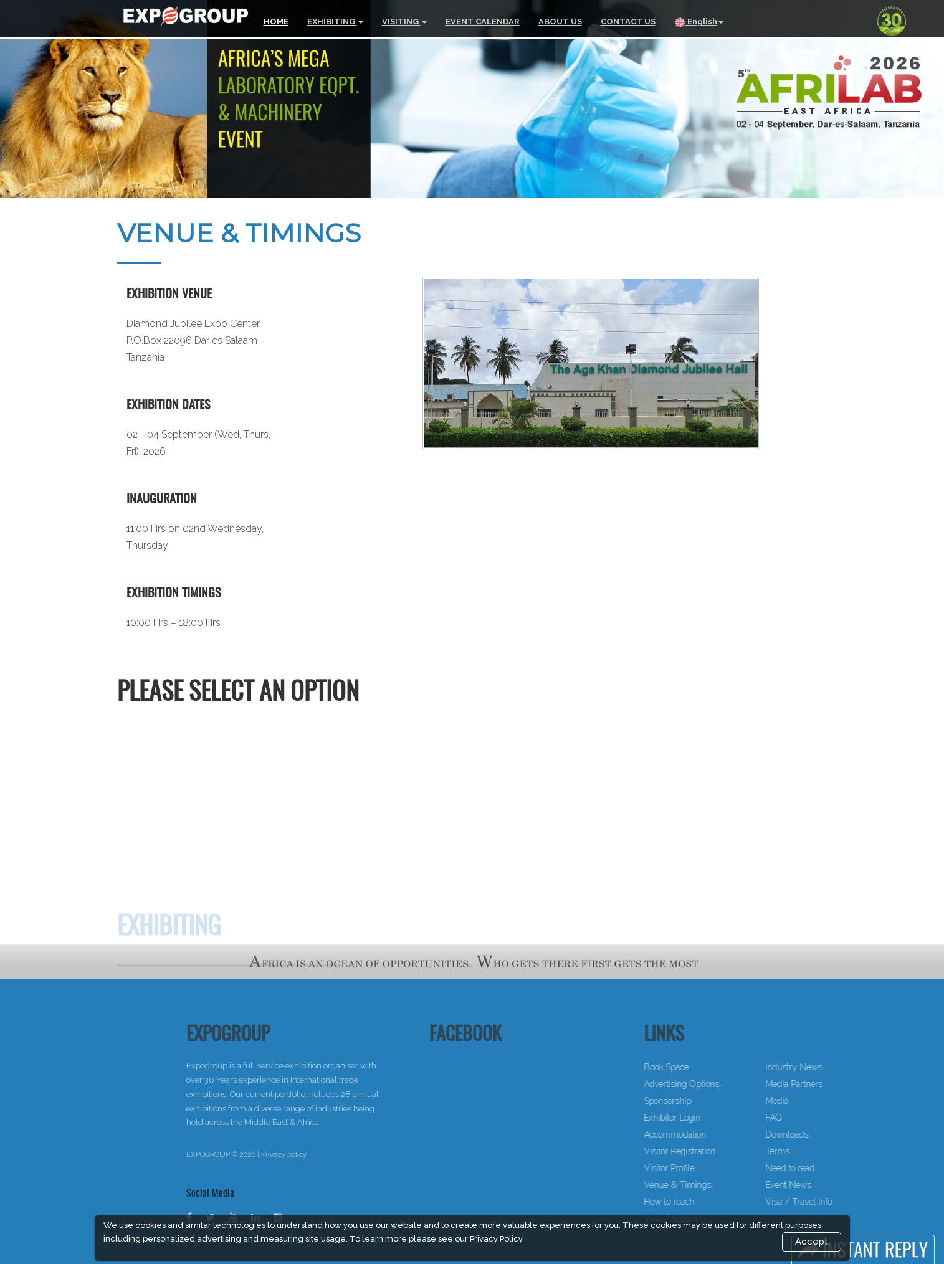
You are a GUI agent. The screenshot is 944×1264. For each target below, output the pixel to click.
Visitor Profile (704, 1168)
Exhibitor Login (707, 1118)
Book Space (701, 1067)
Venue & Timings (712, 1185)
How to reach (704, 1202)
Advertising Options (716, 1084)
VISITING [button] (404, 21)
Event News (823, 1185)
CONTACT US (628, 21)
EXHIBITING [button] (335, 21)
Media (811, 1101)
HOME (276, 21)
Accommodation (710, 1134)
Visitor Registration (714, 1151)
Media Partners (828, 1084)
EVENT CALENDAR (483, 21)
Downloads (821, 1134)
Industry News (828, 1067)
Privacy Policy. (497, 1238)
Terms (812, 1151)
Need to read (824, 1168)
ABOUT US (560, 21)
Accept (811, 1241)
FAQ (808, 1118)
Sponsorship (702, 1101)
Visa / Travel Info (833, 1202)
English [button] (698, 22)
